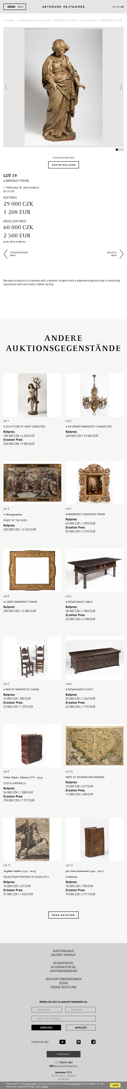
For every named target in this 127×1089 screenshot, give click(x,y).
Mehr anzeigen (63, 915)
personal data (75, 1084)
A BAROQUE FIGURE (111, 20)
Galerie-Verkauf (63, 955)
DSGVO (63, 983)
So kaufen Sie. (63, 963)
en (118, 6)
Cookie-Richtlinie (63, 987)
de (122, 6)
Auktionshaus (63, 951)
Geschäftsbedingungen (63, 979)
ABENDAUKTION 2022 (65, 20)
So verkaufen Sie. (64, 967)
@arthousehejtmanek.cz (63, 1065)
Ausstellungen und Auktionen (34, 20)
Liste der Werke (89, 20)
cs (113, 6)
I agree (115, 1085)
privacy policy (31, 1084)
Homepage (9, 20)
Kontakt (63, 1054)
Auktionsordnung (63, 971)
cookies (44, 1086)
